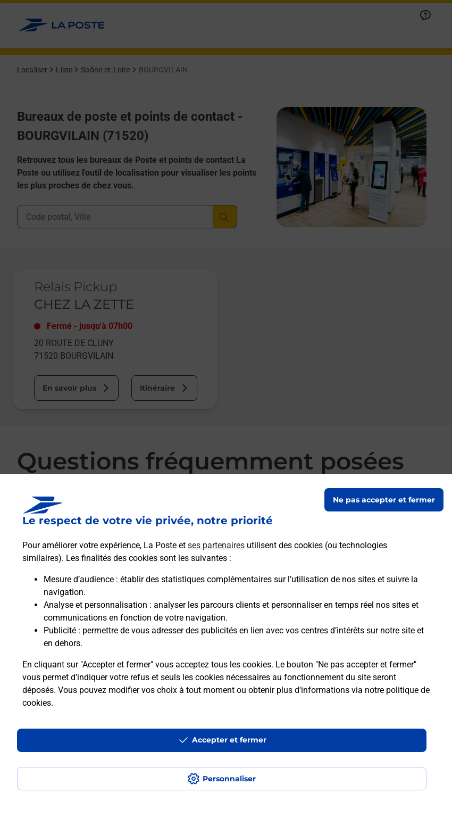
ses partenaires (216, 545)
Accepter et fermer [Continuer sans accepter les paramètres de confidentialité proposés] (229, 740)
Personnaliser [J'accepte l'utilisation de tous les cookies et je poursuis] (229, 778)
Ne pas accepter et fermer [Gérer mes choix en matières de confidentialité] (384, 500)
